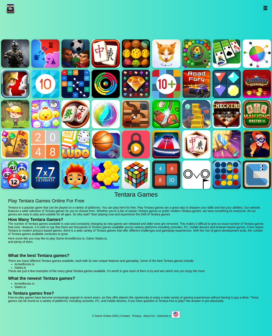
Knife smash (226, 144)
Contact (125, 315)
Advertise (162, 315)
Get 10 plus (166, 84)
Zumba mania (196, 53)
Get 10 (45, 84)
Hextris (106, 174)
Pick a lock (136, 144)
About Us (149, 315)
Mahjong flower (196, 144)
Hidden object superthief (257, 144)
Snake (257, 174)
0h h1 (166, 174)
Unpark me (166, 144)
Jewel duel (15, 84)
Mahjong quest (106, 53)
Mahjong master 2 (257, 114)
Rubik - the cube (136, 174)
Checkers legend (226, 114)
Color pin (257, 53)
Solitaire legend (226, 53)
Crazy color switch (106, 84)
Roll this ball (136, 114)
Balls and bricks (75, 84)
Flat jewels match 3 (226, 84)
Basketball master (106, 144)
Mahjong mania (75, 114)
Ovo (196, 174)
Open (265, 8)
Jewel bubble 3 (106, 114)
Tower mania (196, 114)
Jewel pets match (45, 114)
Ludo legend (75, 144)
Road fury (196, 84)
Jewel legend (136, 84)
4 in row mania (257, 84)
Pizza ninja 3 (166, 114)
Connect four (226, 174)
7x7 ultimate (45, 174)
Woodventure (15, 114)
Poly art (166, 53)
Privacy (136, 315)
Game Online (24, 8)
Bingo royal (15, 174)
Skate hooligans (75, 174)
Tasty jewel (136, 53)
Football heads (75, 53)
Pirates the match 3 (15, 144)
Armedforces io (15, 53)
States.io (45, 53)
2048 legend (45, 144)
